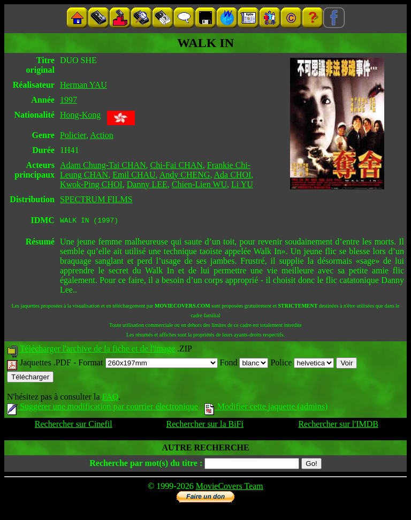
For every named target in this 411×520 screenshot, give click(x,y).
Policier (73, 135)
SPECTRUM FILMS (96, 199)
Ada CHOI (233, 174)
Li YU (242, 184)
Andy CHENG (184, 174)
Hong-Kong (80, 114)
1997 (68, 99)
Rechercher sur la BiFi (204, 425)
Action (101, 135)
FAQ (110, 398)
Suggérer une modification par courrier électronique (102, 407)
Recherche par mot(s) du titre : (145, 464)
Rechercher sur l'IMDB (338, 425)
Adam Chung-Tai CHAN (103, 165)
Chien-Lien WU (199, 184)
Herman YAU (83, 84)
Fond (244, 364)
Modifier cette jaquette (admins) (266, 407)
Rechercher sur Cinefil (73, 425)
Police (302, 364)
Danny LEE (147, 184)
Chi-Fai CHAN (176, 165)
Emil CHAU (133, 174)
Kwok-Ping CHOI (91, 184)
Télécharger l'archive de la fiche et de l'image (97, 350)
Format (147, 364)
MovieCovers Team (229, 487)
